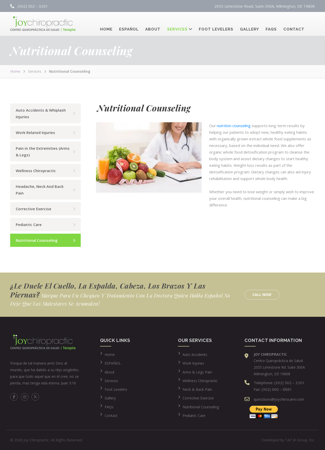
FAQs (271, 24)
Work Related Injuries (35, 132)
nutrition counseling (234, 125)
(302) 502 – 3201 (33, 6)
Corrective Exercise (33, 208)
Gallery (249, 24)
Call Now (261, 294)
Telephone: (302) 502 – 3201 (279, 382)
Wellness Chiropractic (36, 170)
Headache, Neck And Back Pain (39, 190)
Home (106, 24)
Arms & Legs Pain (197, 372)
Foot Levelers (216, 24)
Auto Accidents (195, 354)
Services (177, 24)
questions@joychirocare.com (279, 399)
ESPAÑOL (113, 363)
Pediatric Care (29, 224)
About (152, 24)
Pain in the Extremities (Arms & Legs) (43, 151)
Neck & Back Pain (197, 389)
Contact (293, 24)
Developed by (288, 440)
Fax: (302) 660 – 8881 (273, 389)
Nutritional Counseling (37, 240)
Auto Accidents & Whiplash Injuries (41, 113)
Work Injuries (193, 363)
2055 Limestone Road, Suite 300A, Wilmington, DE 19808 (264, 6)
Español (129, 24)
